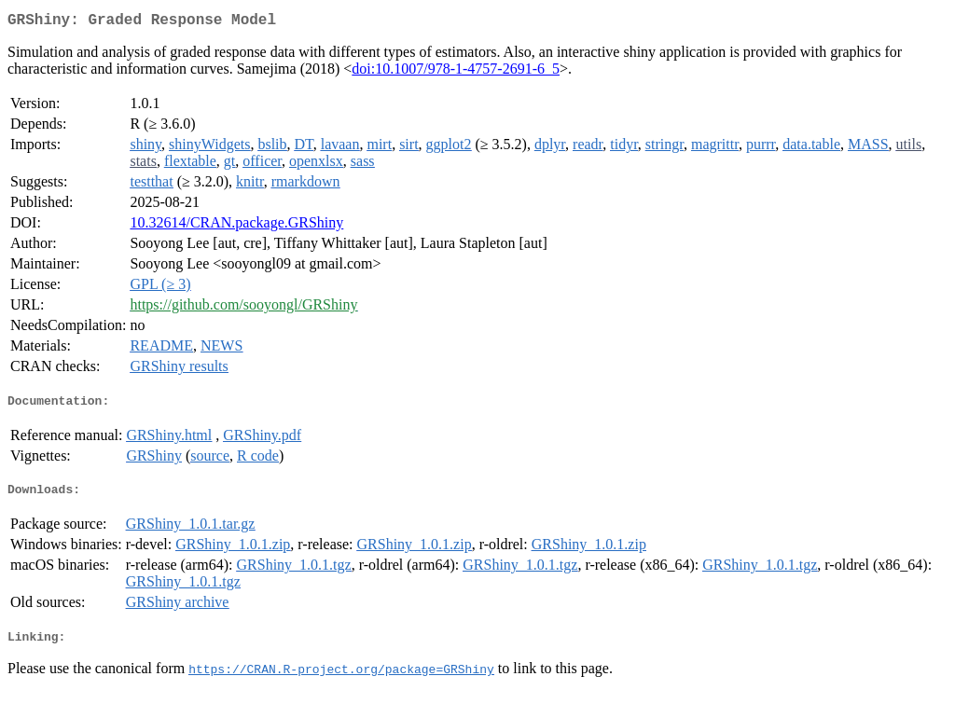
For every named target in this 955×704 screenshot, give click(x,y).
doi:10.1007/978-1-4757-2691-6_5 (456, 72)
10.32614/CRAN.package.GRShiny (236, 226)
